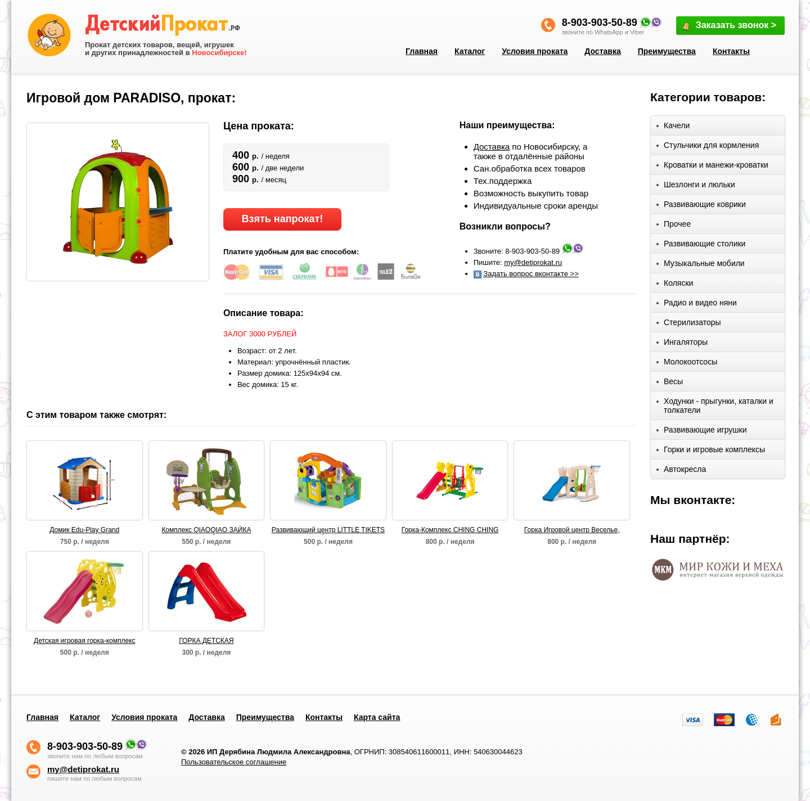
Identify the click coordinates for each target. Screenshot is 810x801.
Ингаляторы (682, 344)
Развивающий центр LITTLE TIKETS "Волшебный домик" (328, 530)
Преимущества (667, 51)
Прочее (673, 225)
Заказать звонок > (728, 26)
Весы (669, 383)
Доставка (602, 51)
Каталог (469, 51)
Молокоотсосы (686, 363)
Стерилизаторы (688, 324)
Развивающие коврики (701, 206)
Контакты (731, 51)
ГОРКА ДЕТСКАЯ (206, 641)
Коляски (674, 284)
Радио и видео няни (696, 304)
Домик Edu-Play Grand (84, 530)
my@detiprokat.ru (533, 262)
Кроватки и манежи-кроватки (712, 166)
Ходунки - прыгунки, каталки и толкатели (714, 406)
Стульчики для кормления (707, 147)
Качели (673, 127)
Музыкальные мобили (700, 265)
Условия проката (535, 51)
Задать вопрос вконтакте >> (530, 273)
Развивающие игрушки (701, 431)
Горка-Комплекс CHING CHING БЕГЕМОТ (450, 530)
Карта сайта (377, 717)
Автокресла (681, 471)
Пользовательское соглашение (233, 762)
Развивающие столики (700, 245)
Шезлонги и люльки (695, 186)
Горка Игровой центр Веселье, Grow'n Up (572, 530)
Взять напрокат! (282, 218)
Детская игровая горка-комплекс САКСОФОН (84, 641)
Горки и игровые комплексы (710, 451)
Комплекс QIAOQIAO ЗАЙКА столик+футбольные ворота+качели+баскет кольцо (206, 530)
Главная (422, 51)
